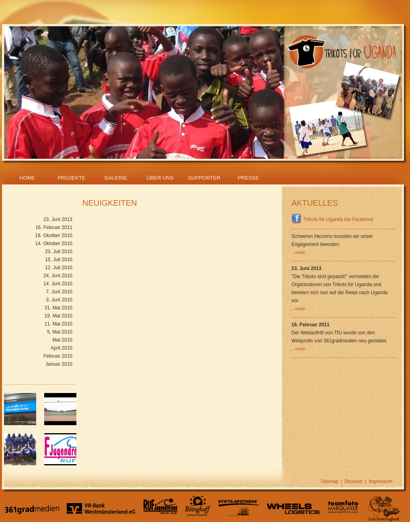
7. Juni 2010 (59, 292)
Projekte (72, 178)
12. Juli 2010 (58, 267)
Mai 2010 (62, 340)
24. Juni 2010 (57, 275)
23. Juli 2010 (58, 251)
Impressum (380, 481)
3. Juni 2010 (59, 300)
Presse (248, 178)
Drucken (353, 481)
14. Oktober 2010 (53, 243)
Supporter (204, 178)
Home (27, 178)
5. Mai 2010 (59, 332)
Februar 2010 (57, 356)
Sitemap (329, 481)
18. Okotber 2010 (53, 235)
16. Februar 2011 (53, 227)
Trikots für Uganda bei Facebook (332, 219)
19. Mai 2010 (58, 316)
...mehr (298, 252)
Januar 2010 (58, 364)
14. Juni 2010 (57, 284)
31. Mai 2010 (58, 308)
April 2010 (61, 348)
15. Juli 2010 (58, 259)
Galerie (116, 178)
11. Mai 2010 (58, 324)
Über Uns (159, 178)
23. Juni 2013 (57, 219)
